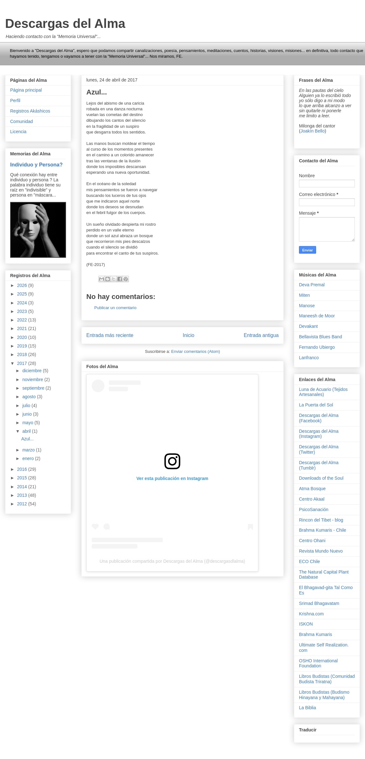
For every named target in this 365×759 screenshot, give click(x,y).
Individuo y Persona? (36, 164)
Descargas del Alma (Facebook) (319, 418)
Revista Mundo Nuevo (321, 551)
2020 (22, 337)
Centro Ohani (312, 540)
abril (27, 431)
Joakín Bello (313, 130)
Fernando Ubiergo (317, 347)
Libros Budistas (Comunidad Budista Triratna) (327, 679)
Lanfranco (309, 357)
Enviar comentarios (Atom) (195, 351)
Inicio (188, 335)
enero (28, 458)
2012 (22, 503)
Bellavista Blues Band (320, 336)
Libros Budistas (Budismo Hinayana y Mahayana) (324, 695)
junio (27, 414)
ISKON (306, 623)
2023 (22, 311)
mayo (28, 422)
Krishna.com (311, 613)
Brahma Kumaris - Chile (322, 530)
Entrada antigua (261, 335)
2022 (22, 319)
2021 (22, 328)
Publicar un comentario (115, 307)
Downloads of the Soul (321, 478)
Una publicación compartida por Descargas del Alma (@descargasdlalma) (172, 561)
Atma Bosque (312, 488)
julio (26, 405)
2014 (22, 486)
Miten (304, 295)
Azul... (27, 438)
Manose (307, 305)
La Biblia (307, 707)
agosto (29, 396)
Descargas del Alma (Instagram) (319, 434)
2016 (22, 469)
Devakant (308, 326)
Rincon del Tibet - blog (321, 519)
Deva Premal (312, 284)
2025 (22, 293)
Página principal (26, 90)
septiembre (33, 388)
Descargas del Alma (65, 23)
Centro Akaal (311, 499)
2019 (22, 345)
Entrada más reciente (109, 335)
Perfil (15, 100)
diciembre (32, 370)
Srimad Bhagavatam (319, 603)
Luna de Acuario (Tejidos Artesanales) (323, 392)
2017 (22, 363)
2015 (22, 477)
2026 (22, 285)
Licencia (18, 131)
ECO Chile (309, 561)
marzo (29, 449)
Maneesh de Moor (317, 315)
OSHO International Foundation (318, 663)
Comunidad (21, 121)
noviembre (33, 379)
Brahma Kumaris (315, 634)
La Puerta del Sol (316, 404)
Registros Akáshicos (30, 111)
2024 (22, 302)
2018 (22, 354)
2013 (22, 495)
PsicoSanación (313, 509)
